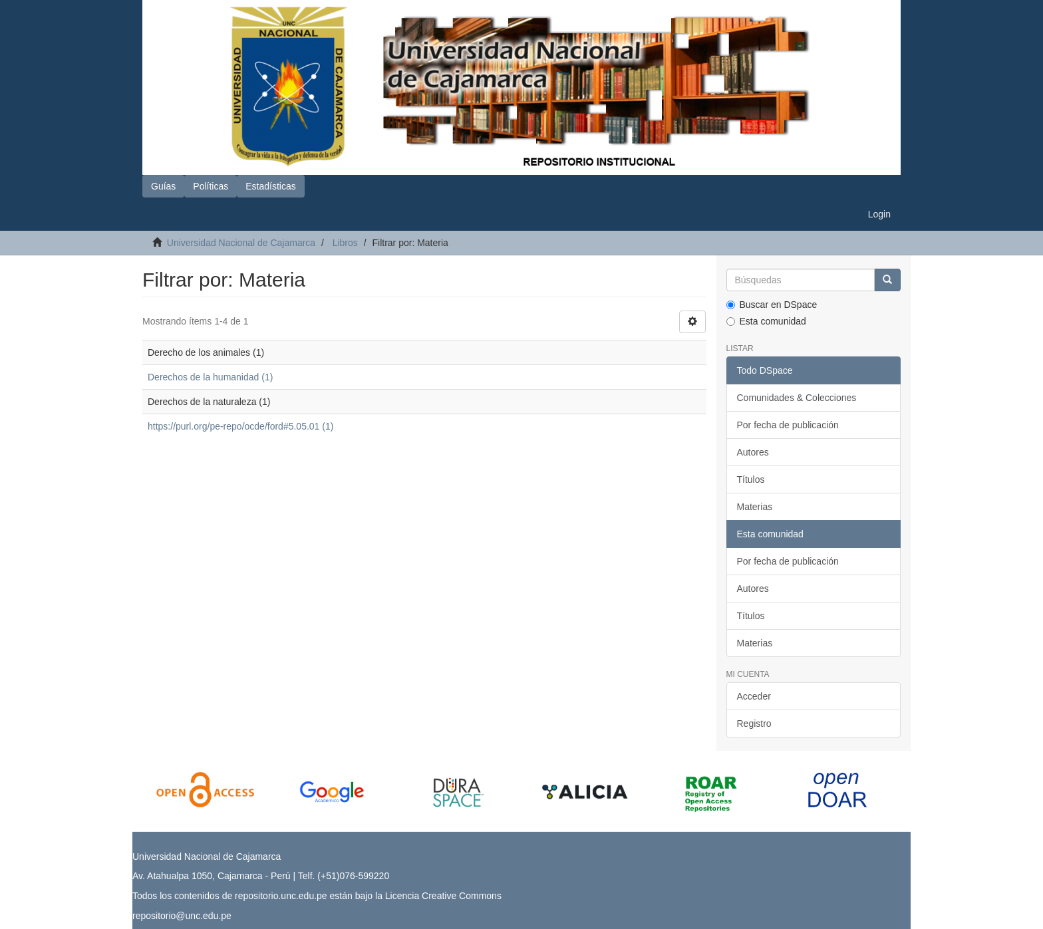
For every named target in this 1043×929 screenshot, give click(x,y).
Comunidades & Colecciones (797, 397)
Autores (753, 452)
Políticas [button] (210, 186)
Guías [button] (163, 186)
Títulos (751, 479)
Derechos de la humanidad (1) (210, 377)
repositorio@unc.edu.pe (181, 915)
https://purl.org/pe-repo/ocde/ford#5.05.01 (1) (240, 426)
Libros (345, 242)
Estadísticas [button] (270, 186)
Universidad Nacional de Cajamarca (241, 242)
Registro (754, 723)
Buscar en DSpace (772, 304)
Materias (755, 506)
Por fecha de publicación (788, 425)
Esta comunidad (766, 321)
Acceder (754, 696)
